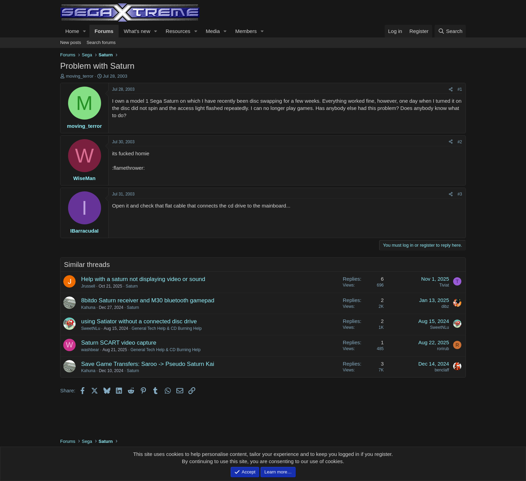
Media (213, 31)
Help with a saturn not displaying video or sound (143, 279)
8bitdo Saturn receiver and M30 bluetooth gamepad (147, 300)
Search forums (101, 42)
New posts (70, 42)
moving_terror (80, 76)
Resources (178, 31)
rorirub (443, 348)
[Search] (450, 31)
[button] (84, 31)
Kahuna (88, 307)
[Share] (450, 89)
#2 (460, 141)
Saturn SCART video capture (118, 342)
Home (72, 31)
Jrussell (88, 286)
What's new (137, 31)
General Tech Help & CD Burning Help (167, 328)
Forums (104, 31)
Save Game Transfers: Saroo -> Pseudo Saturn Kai (147, 364)
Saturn (131, 286)
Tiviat (444, 285)
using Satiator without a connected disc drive (139, 321)
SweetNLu (90, 328)
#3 (460, 194)
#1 (460, 89)
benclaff (442, 370)
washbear (90, 349)
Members (246, 31)
